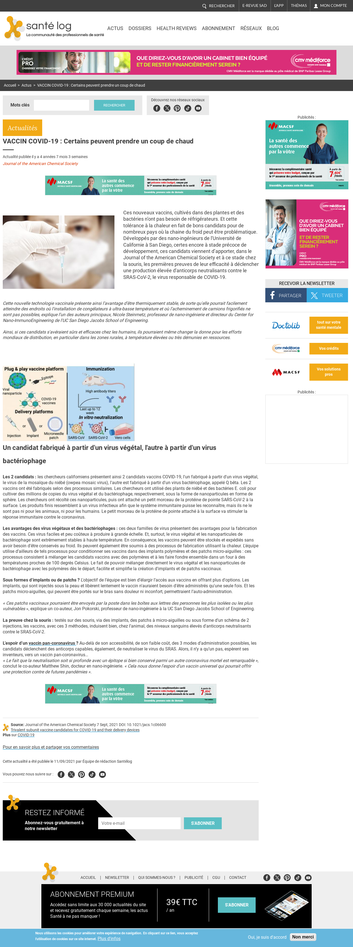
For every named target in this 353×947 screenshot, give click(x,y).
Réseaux (251, 28)
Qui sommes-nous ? (156, 878)
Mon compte (333, 5)
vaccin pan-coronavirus (52, 643)
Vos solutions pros (329, 372)
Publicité (193, 878)
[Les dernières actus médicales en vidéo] (306, 462)
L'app (279, 5)
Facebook (156, 107)
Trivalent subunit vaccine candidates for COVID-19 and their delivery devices (75, 730)
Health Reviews (177, 28)
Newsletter (117, 878)
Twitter (167, 107)
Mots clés (20, 105)
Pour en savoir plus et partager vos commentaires (51, 747)
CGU (216, 878)
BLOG (273, 28)
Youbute (198, 107)
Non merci (303, 937)
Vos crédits (329, 348)
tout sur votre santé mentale (328, 325)
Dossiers (140, 28)
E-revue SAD (254, 5)
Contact (237, 878)
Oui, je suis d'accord (267, 937)
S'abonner (203, 823)
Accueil (10, 85)
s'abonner (236, 905)
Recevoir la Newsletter (307, 283)
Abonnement (218, 28)
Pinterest (177, 107)
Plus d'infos (109, 938)
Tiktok (187, 107)
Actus (115, 28)
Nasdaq (301, 24)
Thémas (299, 5)
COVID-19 (26, 735)
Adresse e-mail (113, 814)
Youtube (102, 773)
